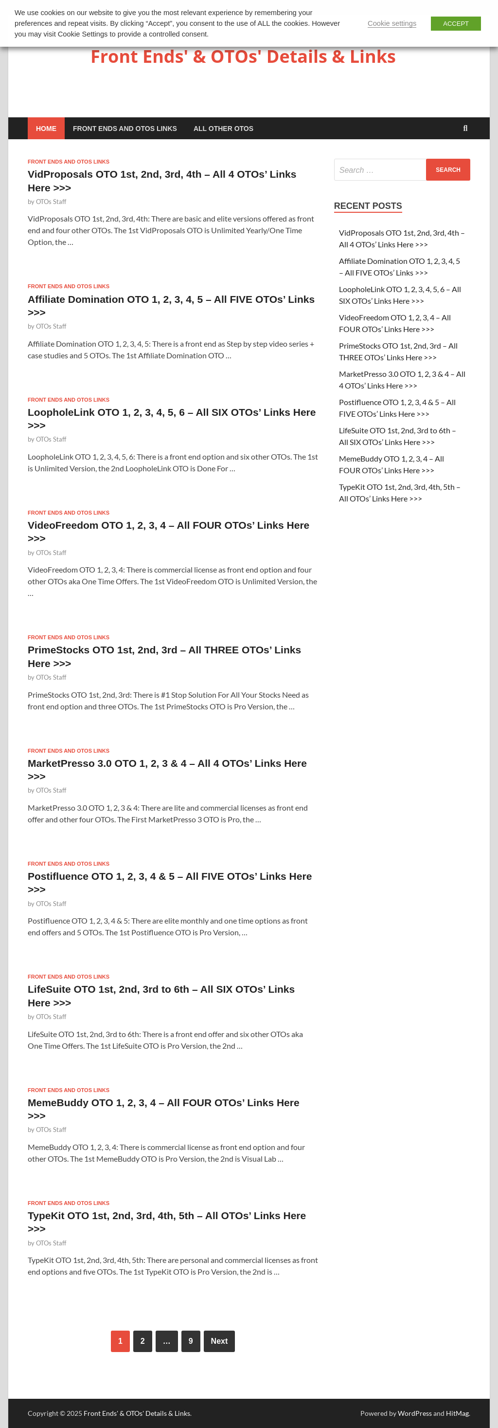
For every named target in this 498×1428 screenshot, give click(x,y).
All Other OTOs (223, 128)
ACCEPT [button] (456, 23)
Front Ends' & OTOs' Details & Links (243, 56)
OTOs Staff (51, 201)
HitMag (457, 1413)
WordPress (415, 1413)
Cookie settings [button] (392, 23)
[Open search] (465, 128)
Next (219, 1341)
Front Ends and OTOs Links (125, 128)
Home (46, 128)
